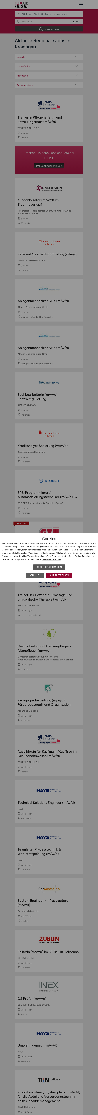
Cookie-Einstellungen (49, 567)
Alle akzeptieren (59, 575)
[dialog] (49, 557)
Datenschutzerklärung (52, 559)
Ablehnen (35, 575)
